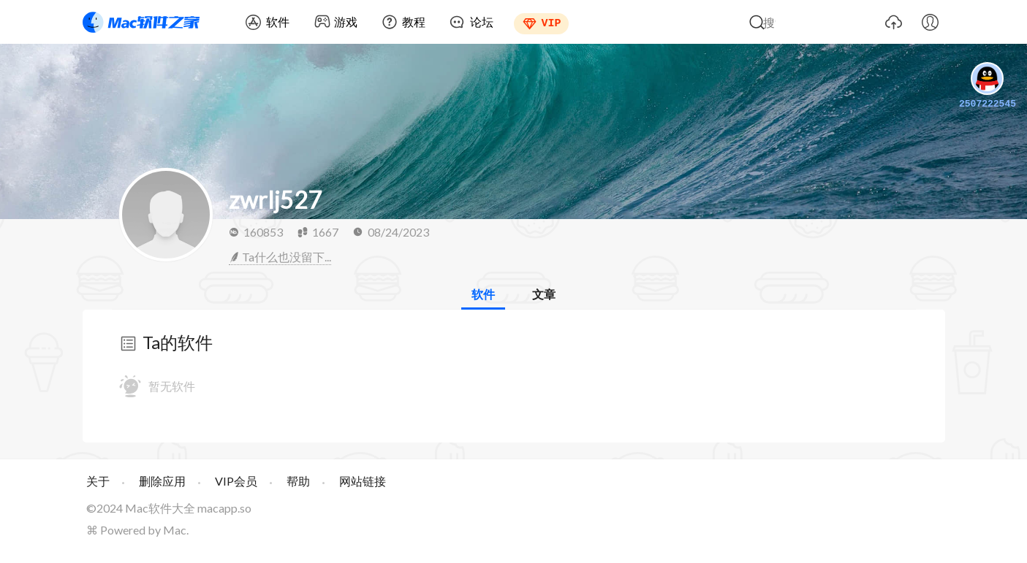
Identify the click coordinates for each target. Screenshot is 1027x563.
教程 (413, 21)
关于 (98, 481)
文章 (544, 294)
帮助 (298, 481)
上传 (894, 22)
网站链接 (362, 481)
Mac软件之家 (141, 22)
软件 (277, 21)
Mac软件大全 (160, 508)
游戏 (345, 21)
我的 (930, 22)
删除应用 (162, 481)
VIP (551, 22)
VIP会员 (236, 481)
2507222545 (987, 87)
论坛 (481, 21)
